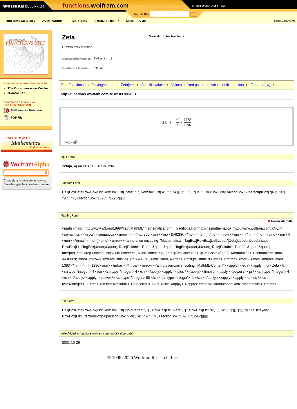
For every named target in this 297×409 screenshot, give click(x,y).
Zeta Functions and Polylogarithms (87, 85)
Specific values (152, 85)
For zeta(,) (260, 85)
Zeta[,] (128, 85)
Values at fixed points (187, 85)
